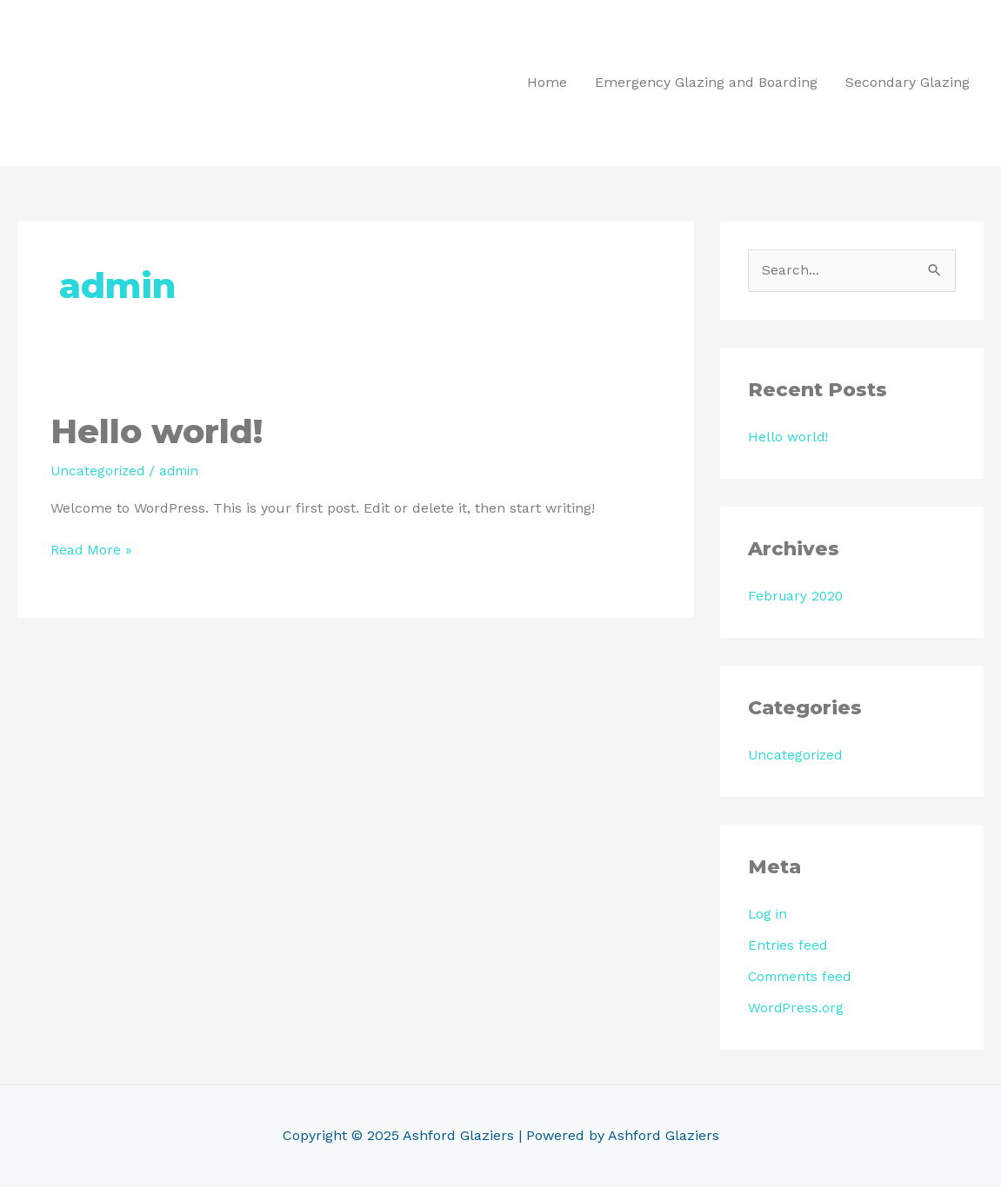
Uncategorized (99, 471)
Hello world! (160, 431)
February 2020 (797, 597)
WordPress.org (796, 1009)
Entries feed (788, 946)
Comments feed (802, 978)
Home (547, 83)
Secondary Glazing (907, 83)
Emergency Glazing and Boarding (706, 83)
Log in (768, 915)
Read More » (91, 549)
